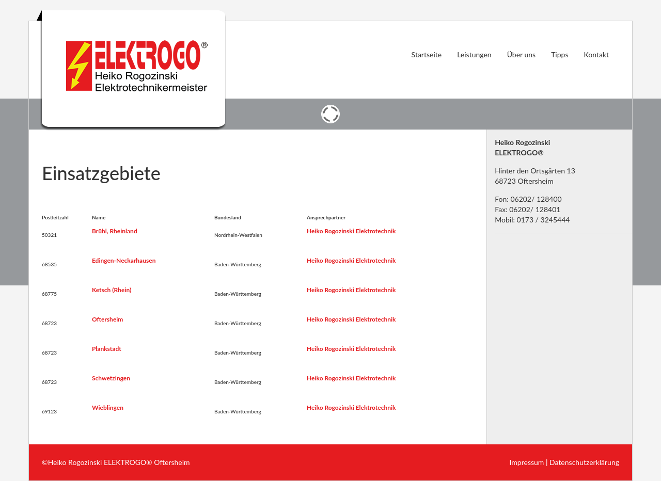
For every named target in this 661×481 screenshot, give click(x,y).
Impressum (527, 462)
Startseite (427, 54)
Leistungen (474, 54)
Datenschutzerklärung (584, 462)
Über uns (521, 54)
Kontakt (596, 54)
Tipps (559, 54)
